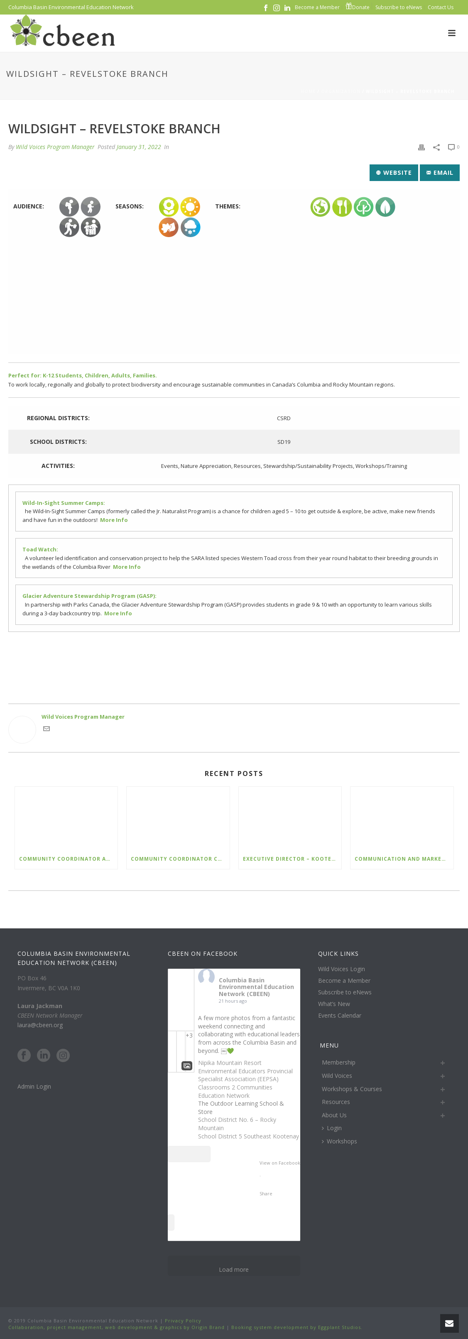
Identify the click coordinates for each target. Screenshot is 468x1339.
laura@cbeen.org (40, 1025)
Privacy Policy (182, 1320)
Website (394, 172)
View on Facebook (280, 1163)
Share (266, 1193)
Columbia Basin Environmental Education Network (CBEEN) (256, 987)
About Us (334, 1115)
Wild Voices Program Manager (55, 147)
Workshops (339, 1141)
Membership (338, 1062)
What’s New (334, 1004)
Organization (340, 91)
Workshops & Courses (352, 1089)
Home (308, 91)
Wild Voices (337, 1076)
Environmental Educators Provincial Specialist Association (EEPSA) (245, 1075)
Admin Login (34, 1086)
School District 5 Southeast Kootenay (248, 1136)
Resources (336, 1102)
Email (439, 172)
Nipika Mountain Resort (230, 1063)
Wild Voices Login (341, 969)
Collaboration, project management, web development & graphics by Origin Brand (116, 1327)
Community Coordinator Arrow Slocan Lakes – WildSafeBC (68, 858)
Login (332, 1128)
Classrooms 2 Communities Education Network (235, 1091)
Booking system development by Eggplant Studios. (297, 1327)
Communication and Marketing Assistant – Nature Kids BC (404, 858)
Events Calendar (339, 1015)
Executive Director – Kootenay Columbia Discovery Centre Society (292, 858)
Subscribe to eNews (345, 992)
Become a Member (344, 980)
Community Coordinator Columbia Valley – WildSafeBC (180, 858)
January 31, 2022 (139, 147)
